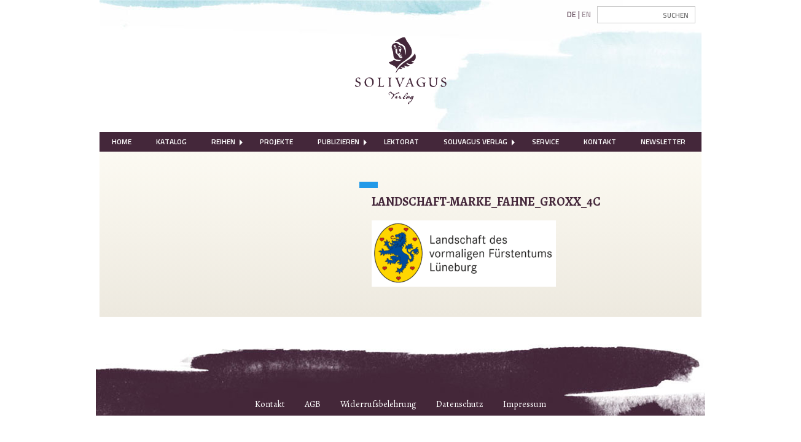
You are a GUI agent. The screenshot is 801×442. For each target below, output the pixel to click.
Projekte (276, 141)
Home (121, 141)
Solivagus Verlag (475, 141)
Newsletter (663, 141)
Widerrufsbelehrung (378, 404)
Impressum (524, 404)
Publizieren (338, 141)
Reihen (223, 141)
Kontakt (600, 141)
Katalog (171, 141)
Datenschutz (459, 404)
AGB (313, 404)
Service (545, 141)
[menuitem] (122, 142)
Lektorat (401, 141)
